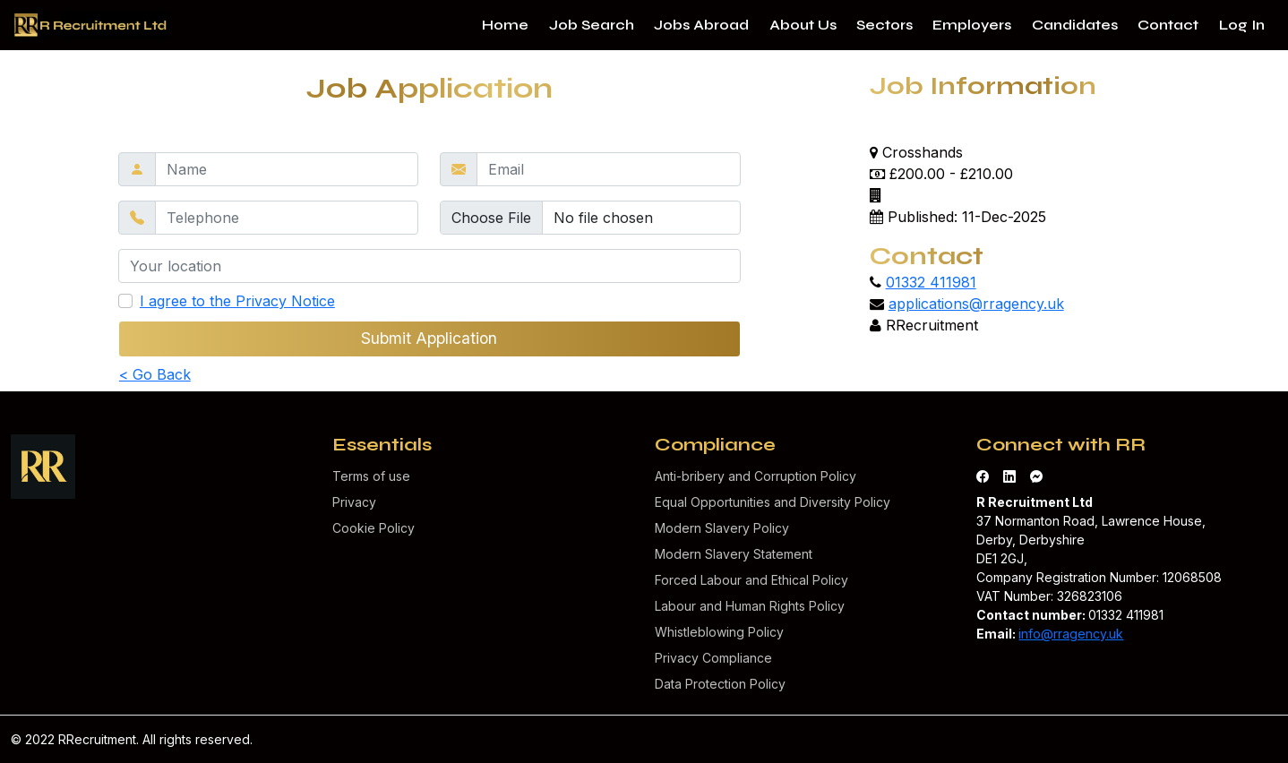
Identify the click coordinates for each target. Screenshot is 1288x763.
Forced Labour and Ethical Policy (751, 579)
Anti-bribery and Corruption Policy (755, 476)
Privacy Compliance (713, 657)
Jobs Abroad (701, 24)
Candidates (1075, 24)
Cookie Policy (373, 528)
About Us (803, 24)
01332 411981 (931, 282)
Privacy (354, 502)
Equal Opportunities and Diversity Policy (772, 502)
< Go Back (155, 374)
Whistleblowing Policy (719, 631)
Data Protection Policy (720, 683)
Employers (971, 24)
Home (505, 24)
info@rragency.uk (1070, 633)
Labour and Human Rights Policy (750, 605)
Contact (1168, 24)
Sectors (884, 24)
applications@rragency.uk (976, 304)
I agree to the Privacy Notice (237, 301)
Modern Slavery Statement (733, 554)
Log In (1242, 24)
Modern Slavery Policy (722, 528)
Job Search (591, 24)
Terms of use (371, 476)
